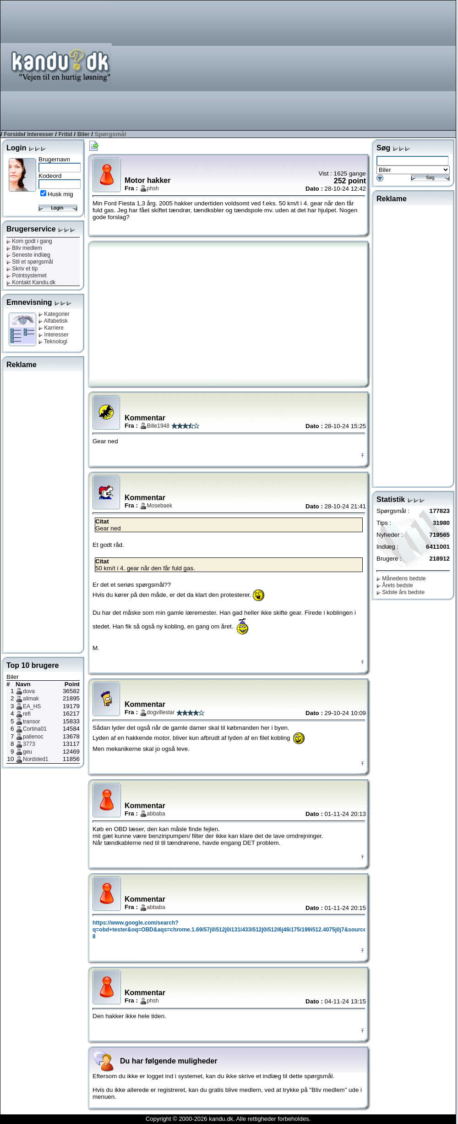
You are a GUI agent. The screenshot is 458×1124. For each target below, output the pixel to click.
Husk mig (60, 194)
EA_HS (32, 706)
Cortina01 (35, 729)
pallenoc (33, 736)
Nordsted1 (35, 759)
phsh (153, 188)
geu (27, 752)
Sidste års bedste (400, 592)
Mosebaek (159, 505)
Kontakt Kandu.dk (30, 282)
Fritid (65, 134)
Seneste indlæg (28, 255)
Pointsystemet (26, 275)
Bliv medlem (24, 248)
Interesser (40, 134)
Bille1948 (158, 426)
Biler (83, 134)
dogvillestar (161, 712)
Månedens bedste (401, 578)
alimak (31, 698)
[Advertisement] (309, 64)
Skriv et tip (22, 268)
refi (27, 714)
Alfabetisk (53, 321)
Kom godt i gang (29, 241)
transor (31, 721)
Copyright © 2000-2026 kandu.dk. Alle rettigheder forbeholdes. (228, 1118)
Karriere (51, 328)
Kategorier (54, 314)
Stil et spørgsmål (29, 262)
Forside (13, 134)
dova (29, 691)
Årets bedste (394, 585)
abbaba (156, 813)
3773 (29, 744)
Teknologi (52, 341)
